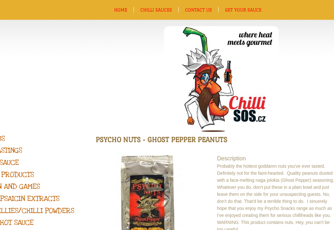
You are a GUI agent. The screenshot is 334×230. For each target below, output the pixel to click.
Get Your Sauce (243, 9)
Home (120, 9)
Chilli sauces (156, 9)
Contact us (198, 9)
